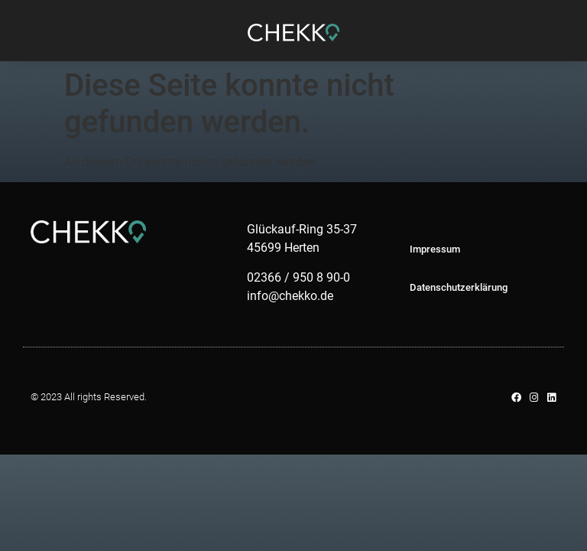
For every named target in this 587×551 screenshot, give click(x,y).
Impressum (435, 249)
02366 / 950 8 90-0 (298, 277)
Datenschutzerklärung (459, 287)
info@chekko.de (290, 296)
